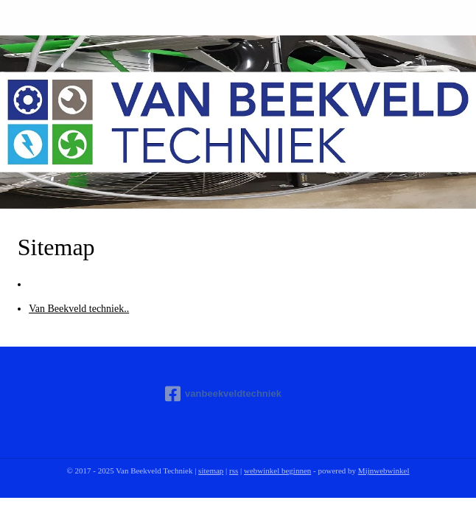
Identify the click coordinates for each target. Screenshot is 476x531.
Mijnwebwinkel (384, 470)
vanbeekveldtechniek (223, 394)
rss (233, 470)
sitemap (210, 470)
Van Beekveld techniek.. (79, 308)
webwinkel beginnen (277, 470)
